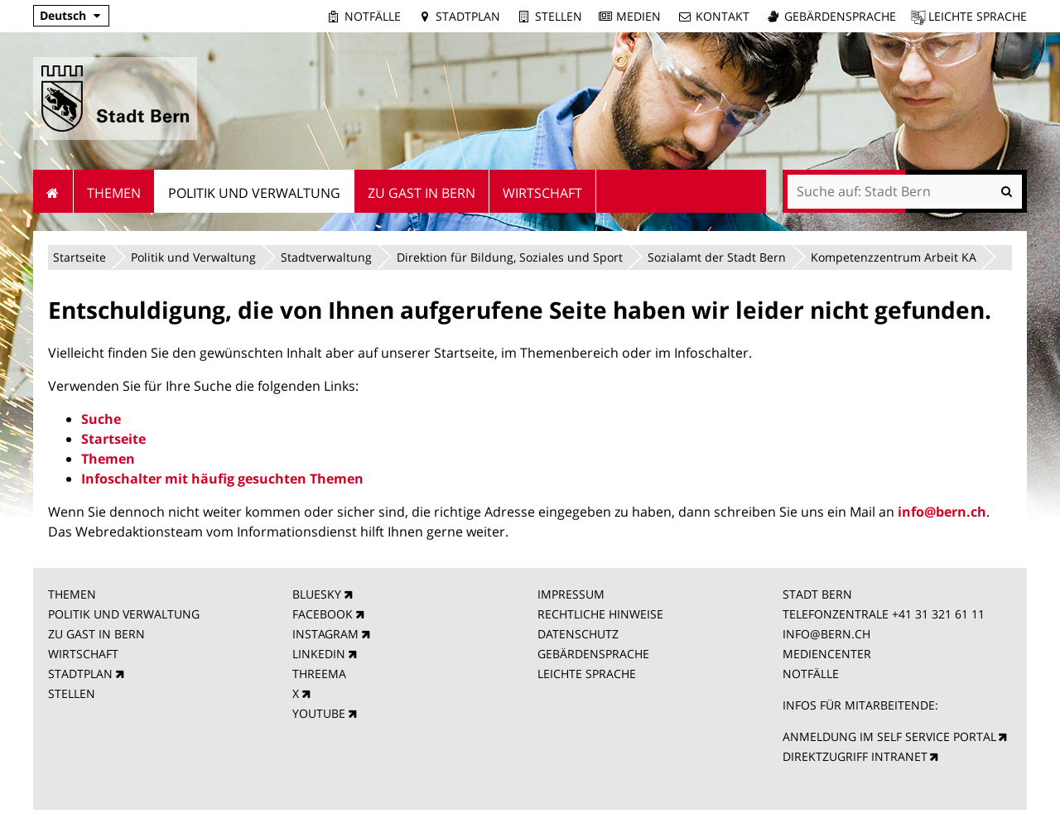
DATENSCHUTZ (578, 634)
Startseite (79, 257)
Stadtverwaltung (326, 257)
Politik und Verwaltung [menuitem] (254, 193)
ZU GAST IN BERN (96, 634)
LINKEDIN (318, 654)
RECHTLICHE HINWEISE (600, 614)
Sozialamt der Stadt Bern (717, 257)
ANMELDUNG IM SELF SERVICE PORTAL (889, 736)
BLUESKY (316, 594)
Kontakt (722, 16)
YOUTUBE (318, 713)
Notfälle (372, 16)
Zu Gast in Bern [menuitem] (421, 193)
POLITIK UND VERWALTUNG (124, 614)
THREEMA (319, 673)
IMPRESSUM (571, 594)
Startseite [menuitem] (53, 191)
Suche (101, 419)
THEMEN (72, 594)
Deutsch (63, 15)
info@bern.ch (942, 512)
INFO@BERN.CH (826, 634)
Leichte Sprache (977, 16)
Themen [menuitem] (114, 193)
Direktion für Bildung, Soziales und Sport (510, 257)
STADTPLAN (80, 673)
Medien (638, 16)
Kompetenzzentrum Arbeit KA (893, 257)
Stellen (558, 16)
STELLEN (71, 693)
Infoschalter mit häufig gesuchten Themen (222, 478)
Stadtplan (468, 16)
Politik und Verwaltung (193, 257)
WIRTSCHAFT (83, 654)
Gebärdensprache (840, 16)
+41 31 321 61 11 (938, 614)
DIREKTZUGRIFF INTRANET (855, 756)
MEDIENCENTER (827, 654)
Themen (108, 459)
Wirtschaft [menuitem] (542, 193)
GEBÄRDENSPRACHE (593, 654)
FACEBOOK (322, 614)
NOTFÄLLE (811, 673)
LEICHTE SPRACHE (586, 673)
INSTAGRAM (325, 634)
